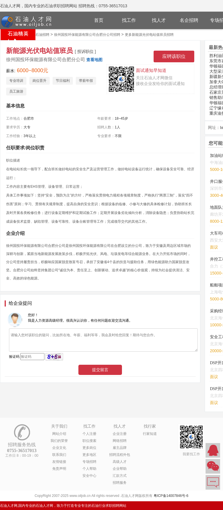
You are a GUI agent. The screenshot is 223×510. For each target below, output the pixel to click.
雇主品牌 (120, 448)
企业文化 (59, 448)
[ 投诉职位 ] (85, 51)
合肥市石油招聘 (37, 35)
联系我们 (59, 455)
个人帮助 (89, 469)
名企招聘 (189, 20)
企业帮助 (120, 469)
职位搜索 (89, 441)
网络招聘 (120, 441)
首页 (98, 20)
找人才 (159, 20)
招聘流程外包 (119, 455)
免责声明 (59, 469)
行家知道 (150, 434)
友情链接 (59, 462)
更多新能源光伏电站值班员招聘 (149, 35)
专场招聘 (89, 462)
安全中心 (89, 476)
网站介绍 (59, 434)
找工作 (129, 20)
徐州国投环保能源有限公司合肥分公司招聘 (87, 35)
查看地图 (94, 59)
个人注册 (89, 434)
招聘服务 (120, 483)
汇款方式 (120, 476)
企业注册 (120, 434)
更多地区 (89, 455)
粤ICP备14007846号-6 (171, 496)
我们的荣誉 (59, 441)
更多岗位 (89, 448)
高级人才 (120, 462)
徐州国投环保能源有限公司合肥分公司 (45, 59)
